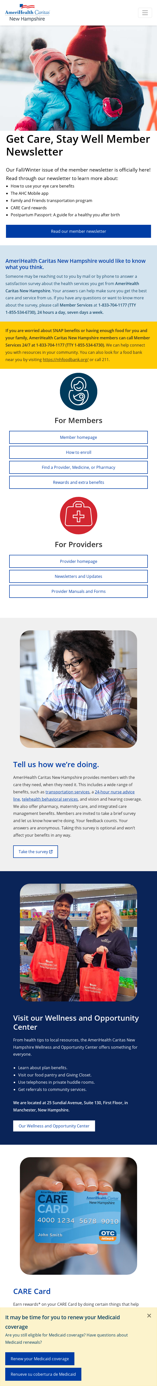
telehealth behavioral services (50, 799)
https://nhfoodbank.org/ (66, 359)
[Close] (149, 1316)
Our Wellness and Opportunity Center (54, 1125)
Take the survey (33, 851)
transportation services (68, 791)
